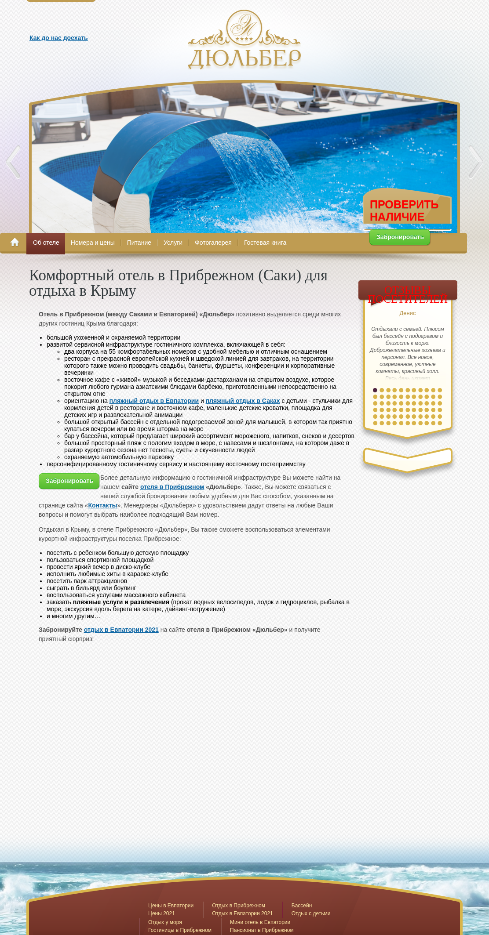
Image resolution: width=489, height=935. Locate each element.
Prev (13, 162)
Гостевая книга (265, 242)
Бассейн (302, 905)
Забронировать (400, 236)
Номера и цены (93, 242)
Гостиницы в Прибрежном (180, 930)
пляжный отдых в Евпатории (154, 400)
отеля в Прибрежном (172, 486)
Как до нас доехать (58, 37)
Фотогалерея (213, 242)
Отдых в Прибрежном (238, 905)
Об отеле (46, 242)
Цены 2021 (161, 913)
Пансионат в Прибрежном (262, 930)
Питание (139, 242)
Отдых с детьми (311, 913)
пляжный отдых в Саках (243, 400)
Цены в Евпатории (170, 905)
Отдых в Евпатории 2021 (242, 913)
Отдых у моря (165, 922)
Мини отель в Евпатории (260, 922)
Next (476, 162)
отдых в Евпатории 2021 (121, 629)
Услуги (173, 242)
